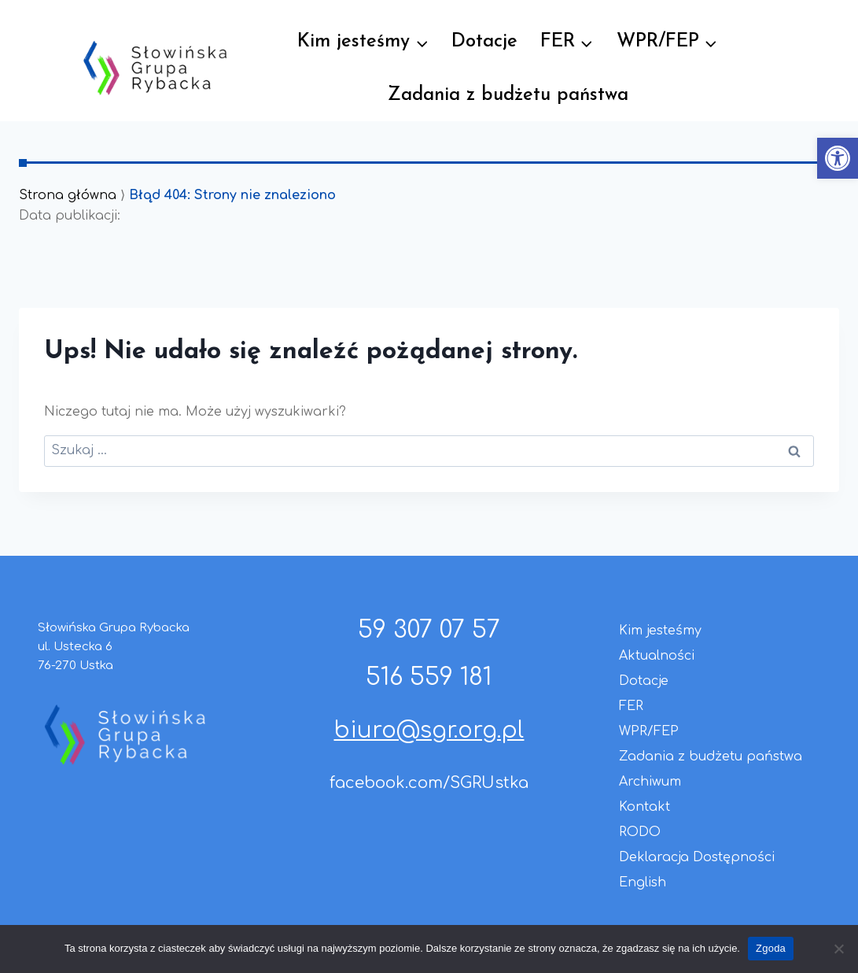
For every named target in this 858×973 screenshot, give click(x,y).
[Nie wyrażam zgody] (838, 948)
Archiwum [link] (650, 782)
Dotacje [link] (484, 41)
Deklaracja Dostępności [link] (697, 857)
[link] (837, 158)
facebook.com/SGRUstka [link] (429, 783)
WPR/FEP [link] (649, 731)
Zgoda (771, 948)
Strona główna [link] (67, 195)
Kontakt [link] (644, 807)
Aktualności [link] (656, 656)
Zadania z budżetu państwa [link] (508, 95)
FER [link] (631, 706)
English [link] (642, 882)
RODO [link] (640, 832)
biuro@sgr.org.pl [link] (428, 730)
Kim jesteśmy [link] (660, 630)
